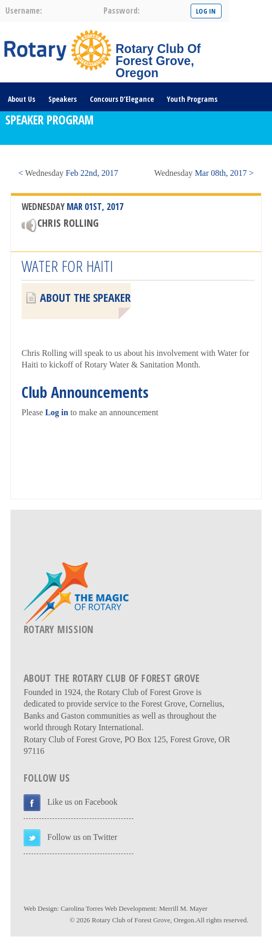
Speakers (62, 99)
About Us (21, 99)
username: (23, 10)
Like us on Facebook (82, 801)
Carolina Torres (81, 908)
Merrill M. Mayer (183, 908)
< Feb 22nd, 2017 (68, 173)
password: (121, 10)
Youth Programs (192, 99)
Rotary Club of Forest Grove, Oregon (143, 920)
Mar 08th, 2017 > (204, 173)
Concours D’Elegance (122, 99)
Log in (56, 412)
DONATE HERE (28, 157)
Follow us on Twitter (82, 837)
